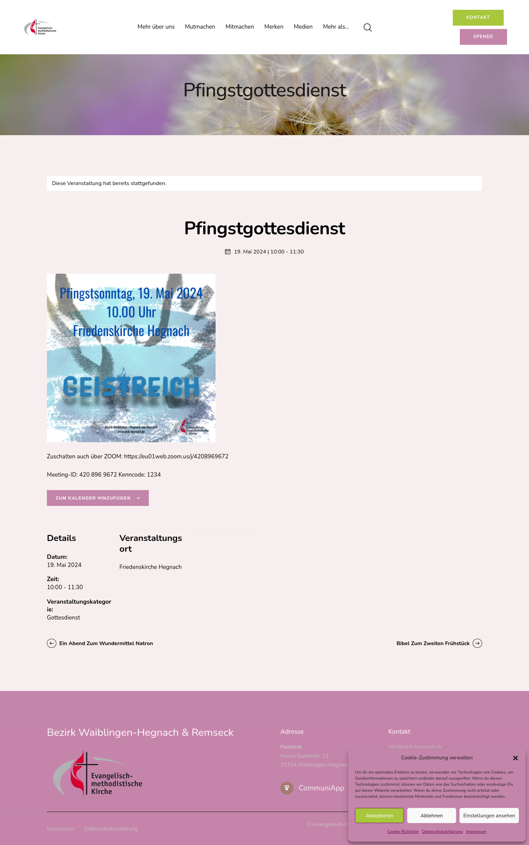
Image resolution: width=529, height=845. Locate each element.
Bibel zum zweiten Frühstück (433, 643)
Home (205, 109)
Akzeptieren (379, 815)
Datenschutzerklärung (442, 831)
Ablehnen (432, 815)
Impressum (476, 831)
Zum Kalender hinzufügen (93, 498)
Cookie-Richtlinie (403, 831)
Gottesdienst (63, 618)
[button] (515, 758)
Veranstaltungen (241, 109)
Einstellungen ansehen (489, 815)
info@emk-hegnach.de (415, 747)
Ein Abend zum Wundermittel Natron (105, 643)
